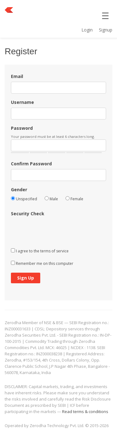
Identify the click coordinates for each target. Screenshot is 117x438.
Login (87, 30)
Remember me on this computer (42, 263)
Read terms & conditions (85, 411)
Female (74, 199)
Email (17, 76)
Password (22, 128)
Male (51, 199)
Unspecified (24, 199)
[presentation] (58, 231)
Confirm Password (31, 164)
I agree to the (40, 251)
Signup (105, 30)
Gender (19, 189)
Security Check (27, 214)
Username (22, 102)
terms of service (54, 251)
